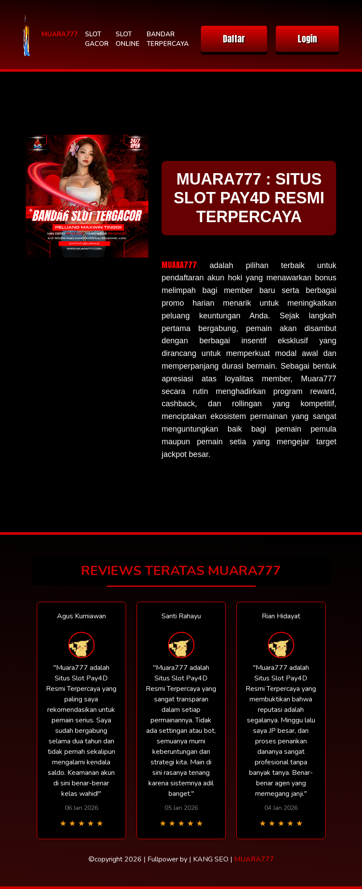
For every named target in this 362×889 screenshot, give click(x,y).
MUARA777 (60, 34)
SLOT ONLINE (128, 39)
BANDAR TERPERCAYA (168, 39)
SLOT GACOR (97, 39)
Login (307, 38)
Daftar (234, 38)
